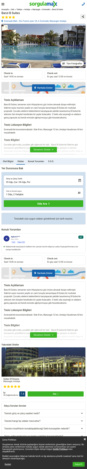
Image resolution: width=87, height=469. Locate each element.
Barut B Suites (57, 9)
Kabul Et (78, 464)
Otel (12, 9)
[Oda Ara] (43, 203)
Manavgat (36, 9)
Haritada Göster (43, 88)
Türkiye (19, 9)
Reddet (8, 464)
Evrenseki (46, 9)
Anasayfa (5, 9)
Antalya (27, 9)
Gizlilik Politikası (60, 449)
